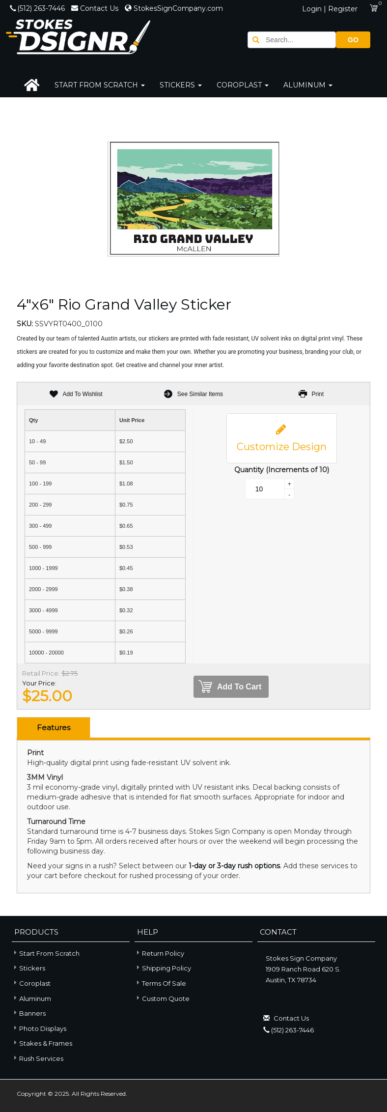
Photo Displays (39, 1027)
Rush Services (37, 1057)
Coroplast (243, 85)
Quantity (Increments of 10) (281, 469)
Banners (29, 1012)
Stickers (181, 85)
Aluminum (307, 85)
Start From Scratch (100, 85)
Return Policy (163, 953)
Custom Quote (166, 998)
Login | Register (330, 8)
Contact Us (95, 8)
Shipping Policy (166, 968)
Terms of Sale (164, 983)
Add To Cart (229, 687)
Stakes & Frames (42, 1042)
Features (53, 727)
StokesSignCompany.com (174, 8)
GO (353, 40)
